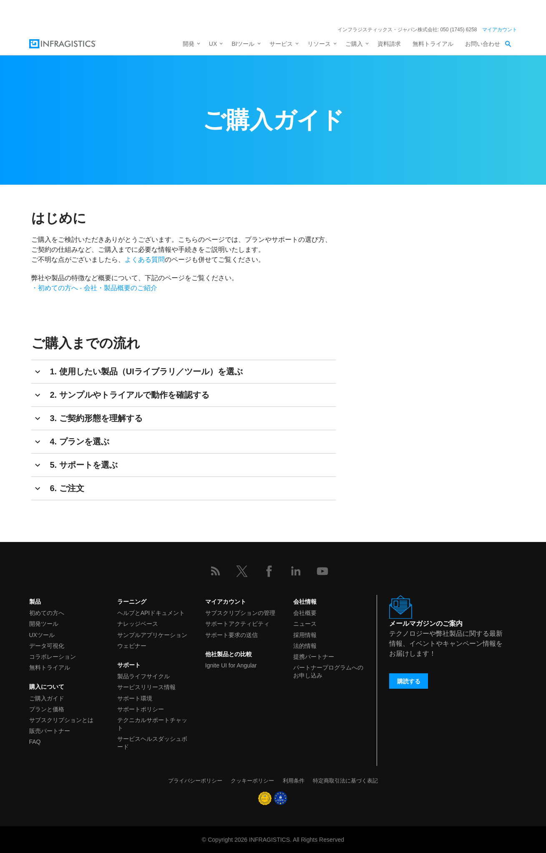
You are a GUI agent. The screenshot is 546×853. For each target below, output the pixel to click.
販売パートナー (49, 731)
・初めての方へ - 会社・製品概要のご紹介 (94, 287)
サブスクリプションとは (61, 720)
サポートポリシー (140, 709)
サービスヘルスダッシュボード (152, 742)
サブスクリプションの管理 (240, 613)
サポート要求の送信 (231, 635)
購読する (408, 681)
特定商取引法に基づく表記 (345, 781)
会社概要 (305, 613)
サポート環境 (134, 698)
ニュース (305, 623)
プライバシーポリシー (195, 781)
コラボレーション (52, 656)
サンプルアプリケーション (152, 635)
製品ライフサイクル (143, 676)
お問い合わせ (482, 43)
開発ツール (43, 623)
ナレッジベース (137, 623)
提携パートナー (313, 656)
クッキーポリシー (252, 781)
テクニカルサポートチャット (152, 724)
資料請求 (389, 43)
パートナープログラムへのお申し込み (328, 671)
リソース (319, 43)
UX (213, 43)
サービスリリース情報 (146, 687)
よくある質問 (145, 259)
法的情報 (305, 645)
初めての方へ (46, 613)
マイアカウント (499, 30)
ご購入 (354, 43)
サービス (281, 43)
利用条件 (293, 781)
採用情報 (305, 635)
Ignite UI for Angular (231, 665)
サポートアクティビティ (237, 623)
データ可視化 (46, 645)
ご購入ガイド (46, 698)
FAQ (35, 741)
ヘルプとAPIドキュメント (151, 613)
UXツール (42, 635)
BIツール (242, 43)
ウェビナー (131, 645)
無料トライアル (433, 43)
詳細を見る (342, 12)
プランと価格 (46, 709)
